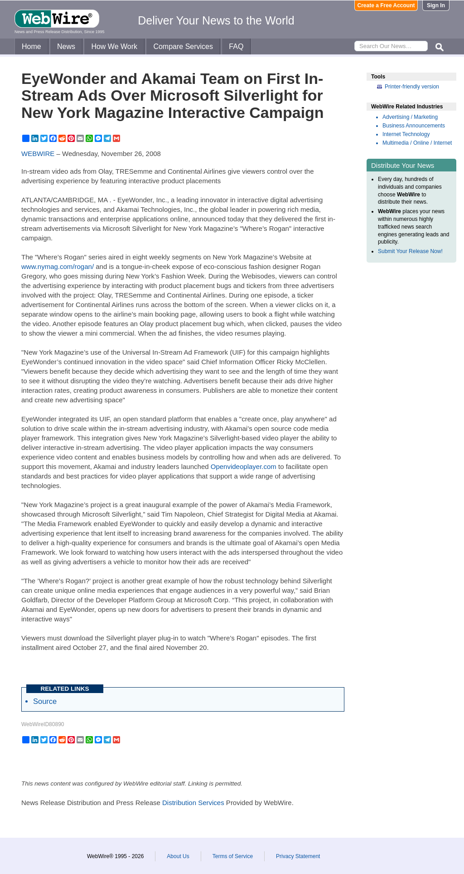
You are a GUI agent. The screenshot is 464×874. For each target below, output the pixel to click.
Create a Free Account (386, 5)
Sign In (436, 5)
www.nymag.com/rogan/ (57, 266)
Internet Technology (406, 134)
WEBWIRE (37, 153)
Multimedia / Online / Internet (417, 143)
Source (45, 701)
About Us (178, 856)
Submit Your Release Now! (410, 251)
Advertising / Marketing (410, 117)
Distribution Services (193, 802)
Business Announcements (413, 125)
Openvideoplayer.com (243, 466)
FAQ (236, 46)
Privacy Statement (298, 856)
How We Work (114, 46)
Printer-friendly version (412, 86)
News (66, 46)
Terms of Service (233, 856)
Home (31, 46)
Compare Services (183, 46)
